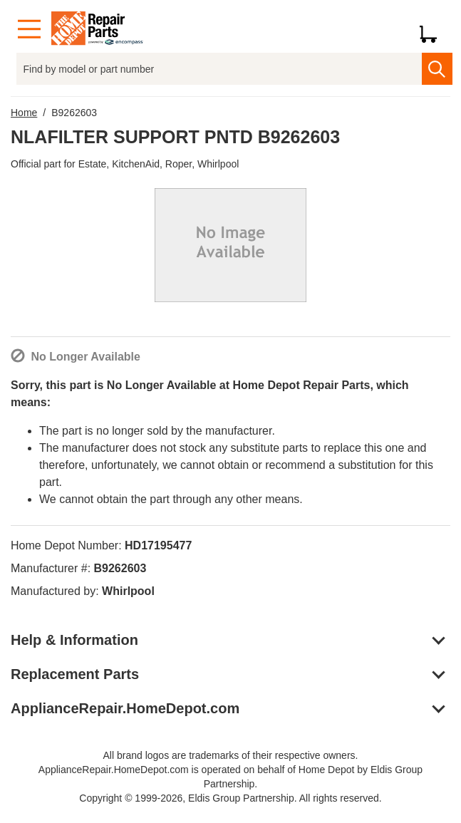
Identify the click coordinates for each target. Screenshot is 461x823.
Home (24, 112)
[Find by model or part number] (219, 69)
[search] (437, 69)
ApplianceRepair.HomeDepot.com (125, 708)
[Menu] (29, 29)
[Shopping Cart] (433, 29)
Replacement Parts (75, 674)
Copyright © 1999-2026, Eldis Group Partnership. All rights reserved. (230, 798)
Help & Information (74, 640)
